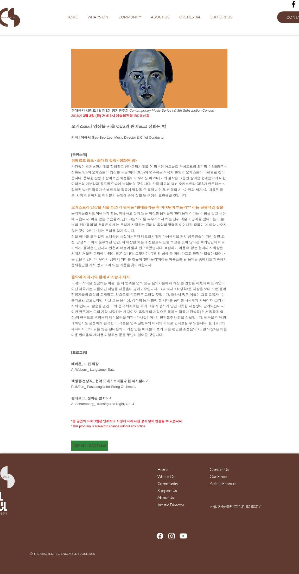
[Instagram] (171, 536)
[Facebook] (293, 4)
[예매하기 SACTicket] (89, 446)
